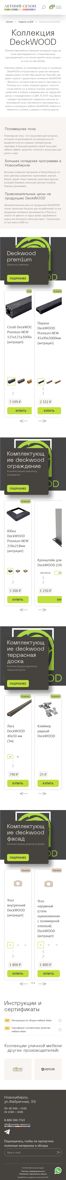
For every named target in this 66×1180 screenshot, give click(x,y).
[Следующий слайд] (43, 388)
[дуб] (30, 381)
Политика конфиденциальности (33, 1171)
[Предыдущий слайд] (43, 393)
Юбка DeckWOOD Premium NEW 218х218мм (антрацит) (18, 541)
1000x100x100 (45, 573)
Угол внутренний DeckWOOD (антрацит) (16, 907)
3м (10, 756)
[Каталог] (9, 21)
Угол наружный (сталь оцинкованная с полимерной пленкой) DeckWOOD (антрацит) (48, 918)
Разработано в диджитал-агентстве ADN (33, 1177)
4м (18, 756)
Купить (21, 410)
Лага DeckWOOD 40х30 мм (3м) (16, 733)
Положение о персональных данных (33, 1174)
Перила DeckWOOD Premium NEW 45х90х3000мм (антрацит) (49, 333)
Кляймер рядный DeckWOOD (46, 731)
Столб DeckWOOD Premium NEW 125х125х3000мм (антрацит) (21, 334)
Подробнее (18, 278)
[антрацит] (11, 381)
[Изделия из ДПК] (26, 21)
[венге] (21, 381)
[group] (18, 1069)
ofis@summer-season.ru (17, 1124)
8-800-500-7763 (14, 1120)
